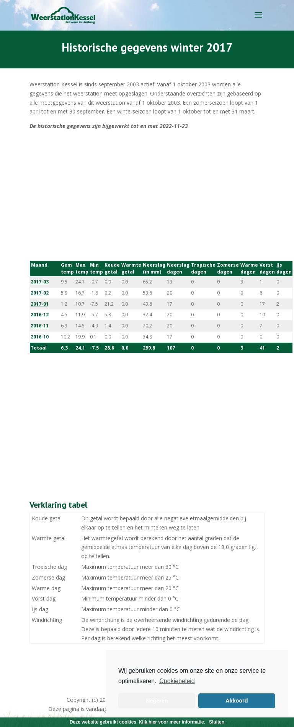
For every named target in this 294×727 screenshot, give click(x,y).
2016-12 (40, 314)
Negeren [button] (157, 701)
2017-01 (40, 304)
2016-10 (40, 337)
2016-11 (40, 325)
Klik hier (148, 722)
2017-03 (40, 281)
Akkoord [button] (236, 701)
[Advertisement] (147, 195)
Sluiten (216, 722)
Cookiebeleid (177, 681)
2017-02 (40, 293)
